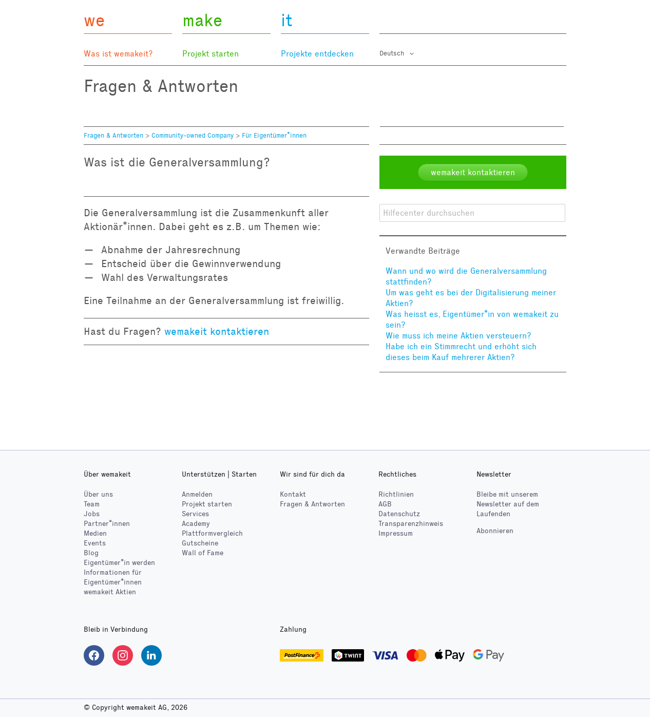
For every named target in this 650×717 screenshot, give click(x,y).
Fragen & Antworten (113, 135)
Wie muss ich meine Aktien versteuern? (458, 336)
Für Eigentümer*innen (274, 135)
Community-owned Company (192, 135)
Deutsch (392, 53)
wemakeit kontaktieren (216, 331)
